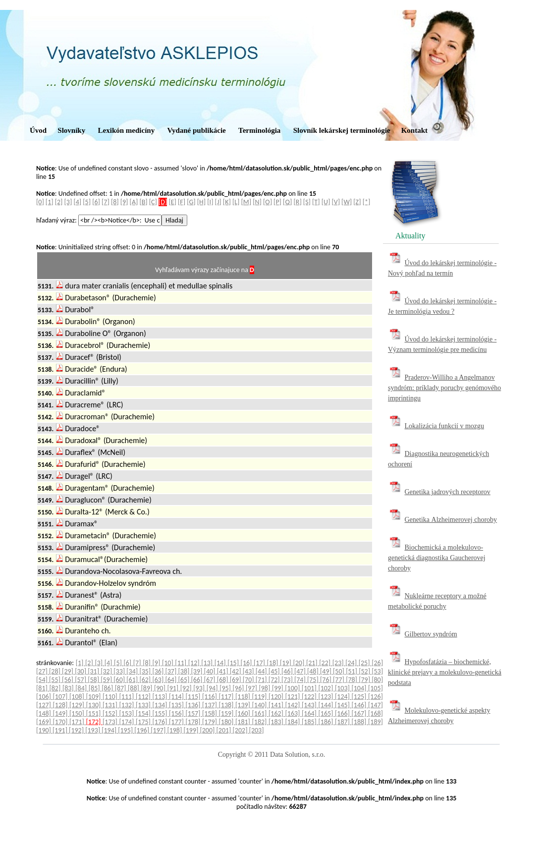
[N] (257, 202)
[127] (44, 705)
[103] (343, 688)
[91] (173, 688)
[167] (360, 713)
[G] (191, 202)
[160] (243, 713)
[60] (119, 680)
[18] (273, 663)
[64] (171, 680)
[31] (94, 671)
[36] (158, 671)
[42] (236, 671)
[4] (77, 202)
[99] (278, 688)
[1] (50, 202)
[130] (94, 705)
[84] (81, 688)
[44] (262, 671)
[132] (127, 705)
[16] (247, 663)
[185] (310, 722)
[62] (145, 680)
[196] (142, 730)
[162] (277, 713)
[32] (107, 671)
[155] (161, 713)
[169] (44, 722)
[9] (124, 202)
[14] (221, 663)
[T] (316, 202)
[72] (275, 680)
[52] (365, 671)
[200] (208, 730)
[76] (326, 680)
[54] (42, 680)
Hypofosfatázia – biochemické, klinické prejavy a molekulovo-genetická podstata (444, 672)
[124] (343, 696)
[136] (194, 705)
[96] (239, 688)
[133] (144, 705)
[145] (343, 705)
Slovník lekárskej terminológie (341, 130)
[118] (243, 696)
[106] (44, 696)
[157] (194, 713)
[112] (144, 696)
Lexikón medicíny (126, 130)
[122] (310, 696)
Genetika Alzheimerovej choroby (451, 519)
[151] (94, 713)
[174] (127, 722)
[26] (377, 663)
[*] (367, 202)
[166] (343, 713)
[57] (81, 680)
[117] (227, 696)
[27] (42, 671)
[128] (61, 705)
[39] (197, 671)
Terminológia (259, 130)
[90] (160, 688)
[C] (153, 202)
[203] (256, 730)
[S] (307, 202)
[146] (360, 705)
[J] (218, 202)
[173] (111, 722)
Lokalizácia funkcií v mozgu (445, 426)
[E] (172, 202)
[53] (377, 671)
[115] (194, 696)
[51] (352, 671)
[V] (335, 202)
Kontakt (414, 130)
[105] (375, 688)
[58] (94, 680)
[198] (175, 730)
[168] (375, 713)
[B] (143, 202)
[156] (177, 713)
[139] (243, 705)
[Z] (357, 202)
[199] (191, 730)
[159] (227, 713)
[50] (339, 671)
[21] (312, 663)
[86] (108, 688)
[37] (171, 671)
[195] (126, 730)
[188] (360, 722)
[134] (161, 705)
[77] (339, 680)
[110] (111, 696)
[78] (352, 680)
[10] (168, 663)
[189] (375, 722)
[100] (293, 688)
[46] (287, 671)
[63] (158, 680)
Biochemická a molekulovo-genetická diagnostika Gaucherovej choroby (437, 558)
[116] (210, 696)
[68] (223, 680)
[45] (275, 671)
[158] (210, 713)
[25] (365, 663)
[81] (42, 688)
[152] (111, 713)
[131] (111, 705)
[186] (327, 722)
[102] (326, 688)
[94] (213, 688)
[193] (93, 730)
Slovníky (71, 130)
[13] (207, 663)
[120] (277, 696)
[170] (61, 722)
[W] (346, 202)
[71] (262, 680)
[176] (161, 722)
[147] (375, 705)
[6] (96, 202)
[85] (95, 688)
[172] (94, 722)
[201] (225, 730)
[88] (134, 688)
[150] (77, 713)
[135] (177, 705)
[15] (233, 663)
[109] (94, 696)
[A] (134, 202)
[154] (144, 713)
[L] (235, 202)
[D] (163, 202)
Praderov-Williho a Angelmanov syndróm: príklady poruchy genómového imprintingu (444, 388)
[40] (210, 671)
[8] (115, 202)
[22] (325, 663)
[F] (181, 202)
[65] (184, 680)
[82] (55, 688)
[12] (194, 663)
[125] (360, 696)
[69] (236, 680)
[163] (293, 713)
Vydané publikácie (196, 130)
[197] (159, 730)
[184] (293, 722)
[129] (77, 705)
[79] (365, 680)
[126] (375, 696)
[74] (300, 680)
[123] (327, 696)
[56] (68, 680)
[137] (210, 705)
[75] (313, 680)
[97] (252, 688)
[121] (293, 696)
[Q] (287, 202)
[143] (310, 705)
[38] (184, 671)
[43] (249, 671)
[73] (287, 680)
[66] (197, 680)
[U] (326, 202)
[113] (161, 696)
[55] (55, 680)
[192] (77, 730)
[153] (127, 713)
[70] (249, 680)
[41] (223, 671)
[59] (107, 680)
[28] (55, 671)
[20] (299, 663)
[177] (177, 722)
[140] (260, 705)
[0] (40, 202)
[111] (127, 696)
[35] (145, 671)
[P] (277, 202)
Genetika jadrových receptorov (447, 492)
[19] (286, 663)
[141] (277, 705)
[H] (201, 202)
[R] (298, 202)
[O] (267, 202)
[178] (194, 722)
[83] (68, 688)
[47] (300, 671)
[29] (68, 671)
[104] (359, 688)
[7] (105, 202)
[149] (61, 713)
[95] (225, 688)
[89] (147, 688)
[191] (61, 730)
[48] (313, 671)
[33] (119, 671)
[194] (110, 730)
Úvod (38, 130)
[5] (87, 202)
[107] (61, 696)
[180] (227, 722)
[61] (132, 680)
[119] (260, 696)
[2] (59, 202)
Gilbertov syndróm (431, 634)
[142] (293, 705)
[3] (68, 202)
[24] (351, 663)
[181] (243, 722)
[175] (144, 722)
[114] (177, 696)
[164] (310, 713)
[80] (377, 680)
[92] (186, 688)
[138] (227, 705)
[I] (210, 202)
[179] (210, 722)
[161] (260, 713)
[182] (260, 722)
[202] (241, 730)
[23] (338, 663)
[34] (132, 671)
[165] (327, 713)
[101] (310, 688)
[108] (77, 696)
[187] (343, 722)
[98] (265, 688)
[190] (44, 730)
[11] (181, 663)
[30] (81, 671)
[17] (260, 663)
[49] (326, 671)
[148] (44, 713)
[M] (246, 202)
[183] (277, 722)
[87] (121, 688)
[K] (227, 202)
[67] (210, 680)
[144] (327, 705)
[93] (199, 688)
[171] (77, 722)
